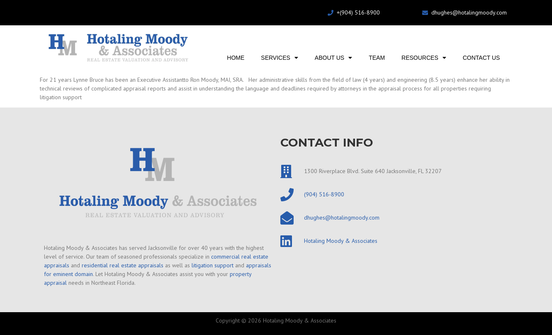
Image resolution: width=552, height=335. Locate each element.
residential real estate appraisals (122, 265)
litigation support (212, 265)
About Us (333, 58)
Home (235, 57)
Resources (423, 58)
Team (377, 57)
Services (279, 58)
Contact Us (481, 57)
